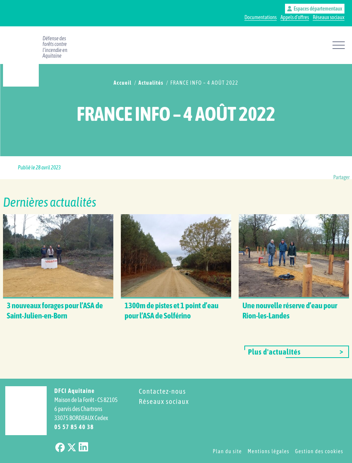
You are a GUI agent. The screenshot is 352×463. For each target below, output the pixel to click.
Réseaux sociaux (328, 17)
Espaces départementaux (314, 9)
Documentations (260, 17)
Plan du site (227, 451)
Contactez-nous (162, 391)
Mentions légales (269, 451)
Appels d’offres (294, 17)
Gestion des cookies (319, 451)
